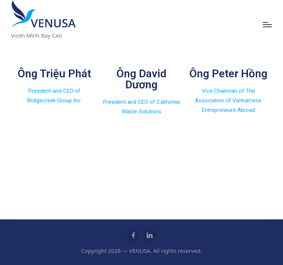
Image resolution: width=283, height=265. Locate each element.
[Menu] (267, 24)
